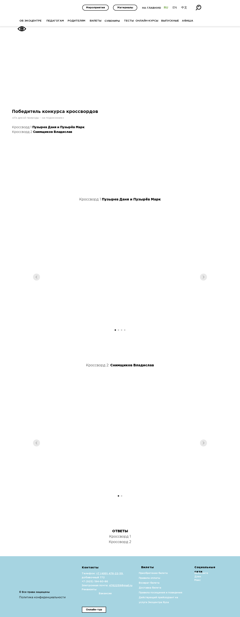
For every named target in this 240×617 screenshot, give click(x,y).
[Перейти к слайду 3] (121, 330)
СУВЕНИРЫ (103, 21)
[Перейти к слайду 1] (115, 330)
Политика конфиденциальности (33, 597)
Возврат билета (140, 583)
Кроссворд (119, 542)
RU (157, 7)
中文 (175, 7)
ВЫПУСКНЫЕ (161, 21)
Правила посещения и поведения (152, 593)
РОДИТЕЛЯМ (68, 21)
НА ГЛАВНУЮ (142, 8)
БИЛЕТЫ (87, 21)
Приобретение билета (144, 573)
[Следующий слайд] (203, 277)
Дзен (189, 577)
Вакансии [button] (96, 593)
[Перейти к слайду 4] (124, 330)
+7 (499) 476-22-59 (100, 573)
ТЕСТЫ (120, 21)
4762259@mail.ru (112, 585)
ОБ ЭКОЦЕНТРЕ (22, 21)
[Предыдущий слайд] (36, 277)
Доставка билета (141, 588)
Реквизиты (80, 589)
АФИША (179, 21)
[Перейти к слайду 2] (118, 330)
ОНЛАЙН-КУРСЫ (138, 21)
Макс (189, 580)
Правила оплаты (140, 578)
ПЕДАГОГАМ (46, 21)
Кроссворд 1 (120, 536)
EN (166, 7)
